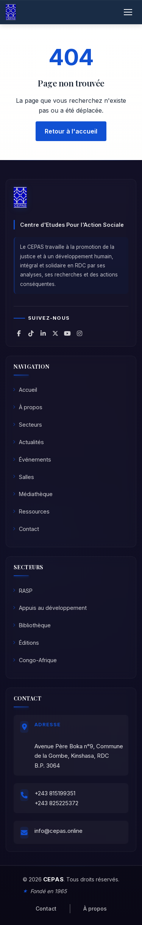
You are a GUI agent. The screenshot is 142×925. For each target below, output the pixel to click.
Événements (32, 459)
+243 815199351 (54, 793)
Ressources (31, 511)
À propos (27, 407)
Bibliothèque (32, 625)
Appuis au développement (50, 608)
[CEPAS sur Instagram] (79, 333)
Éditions (26, 642)
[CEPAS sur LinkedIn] (43, 333)
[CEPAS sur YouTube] (67, 333)
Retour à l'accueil (71, 131)
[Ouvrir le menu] (128, 12)
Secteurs (27, 424)
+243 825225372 (56, 803)
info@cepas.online (58, 830)
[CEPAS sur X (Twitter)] (55, 333)
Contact (26, 529)
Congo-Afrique (35, 660)
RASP (23, 590)
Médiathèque (33, 494)
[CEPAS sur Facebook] (19, 333)
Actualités (28, 442)
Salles (23, 477)
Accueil (25, 389)
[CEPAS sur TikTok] (31, 333)
